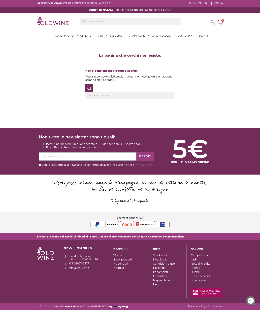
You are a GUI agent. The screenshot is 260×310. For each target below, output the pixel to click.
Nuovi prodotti (122, 259)
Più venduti (120, 263)
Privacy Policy (144, 164)
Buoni (195, 272)
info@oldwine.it (79, 268)
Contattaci (160, 276)
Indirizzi (196, 267)
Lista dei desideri (202, 276)
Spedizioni (160, 255)
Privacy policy (196, 306)
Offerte (117, 255)
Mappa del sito (162, 280)
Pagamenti (160, 272)
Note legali (160, 259)
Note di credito (201, 263)
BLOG (192, 3)
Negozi (157, 284)
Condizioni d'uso (164, 263)
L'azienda (159, 267)
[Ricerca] (130, 21)
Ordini (195, 259)
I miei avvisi (198, 280)
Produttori (119, 267)
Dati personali (200, 255)
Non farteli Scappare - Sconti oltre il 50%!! (143, 9)
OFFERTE (204, 3)
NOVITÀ (218, 3)
